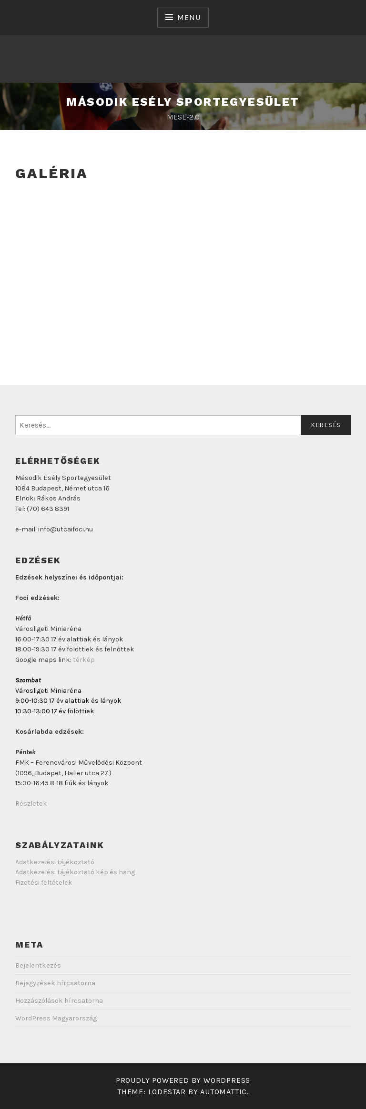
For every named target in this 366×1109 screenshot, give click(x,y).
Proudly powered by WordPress (183, 1080)
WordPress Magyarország (56, 1018)
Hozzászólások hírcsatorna (59, 1001)
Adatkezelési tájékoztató (54, 862)
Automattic (223, 1091)
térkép (84, 660)
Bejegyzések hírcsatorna (55, 983)
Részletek (31, 803)
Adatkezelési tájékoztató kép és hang (75, 872)
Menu (188, 17)
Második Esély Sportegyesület (182, 102)
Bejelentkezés (38, 965)
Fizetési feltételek (43, 883)
